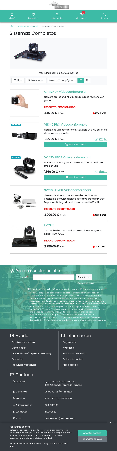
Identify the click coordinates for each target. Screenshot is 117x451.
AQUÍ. (12, 446)
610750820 (50, 411)
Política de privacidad (92, 289)
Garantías (17, 359)
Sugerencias (69, 342)
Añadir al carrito (75, 144)
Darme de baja (86, 283)
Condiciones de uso (64, 289)
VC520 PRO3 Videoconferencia (66, 157)
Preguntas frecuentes (24, 364)
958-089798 (51, 405)
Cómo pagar (19, 347)
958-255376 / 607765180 (58, 398)
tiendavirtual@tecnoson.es (42, 317)
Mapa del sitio (70, 364)
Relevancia (35, 80)
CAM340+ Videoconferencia (65, 92)
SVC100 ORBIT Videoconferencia (67, 190)
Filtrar (18, 80)
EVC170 (49, 225)
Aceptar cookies (92, 433)
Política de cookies (73, 359)
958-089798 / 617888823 (58, 391)
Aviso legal (68, 347)
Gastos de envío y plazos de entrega (32, 353)
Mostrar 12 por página (61, 80)
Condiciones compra (23, 342)
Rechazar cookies (92, 439)
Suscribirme (84, 277)
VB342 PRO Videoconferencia (65, 124)
